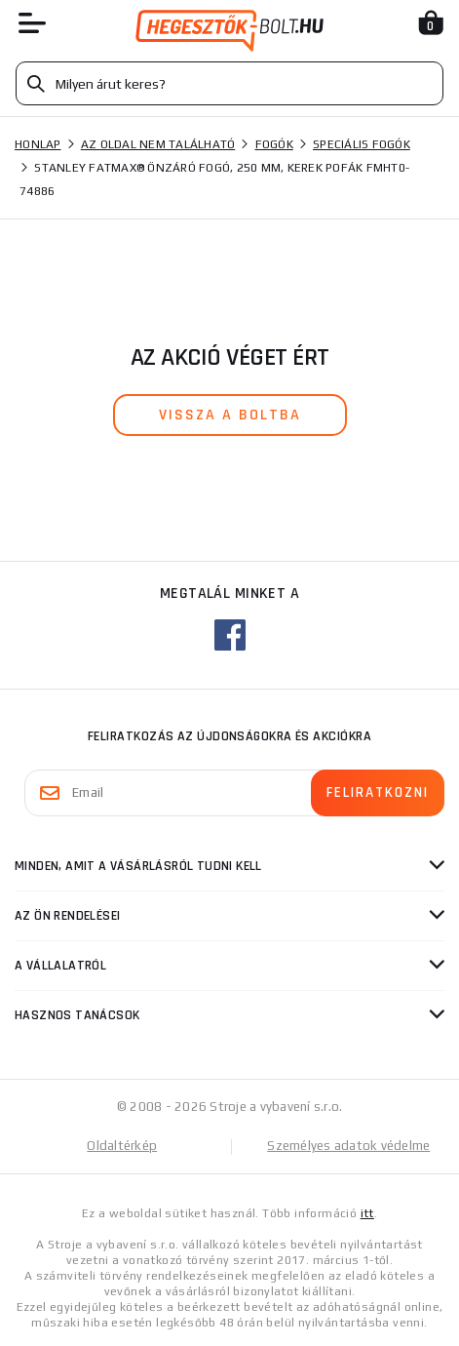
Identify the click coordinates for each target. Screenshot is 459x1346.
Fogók (274, 144)
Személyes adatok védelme (348, 1145)
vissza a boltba (230, 415)
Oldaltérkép (122, 1145)
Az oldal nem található (158, 144)
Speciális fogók (361, 144)
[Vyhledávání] (229, 83)
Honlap (38, 144)
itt (367, 1213)
